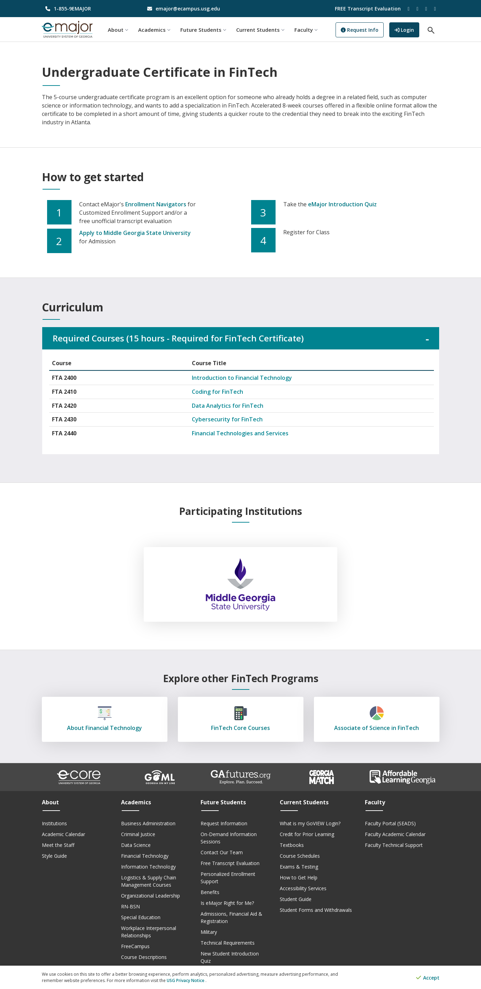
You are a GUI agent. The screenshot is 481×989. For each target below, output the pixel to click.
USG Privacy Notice (186, 980)
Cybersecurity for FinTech (227, 419)
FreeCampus (135, 946)
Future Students (203, 29)
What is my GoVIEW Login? (310, 823)
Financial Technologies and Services (240, 433)
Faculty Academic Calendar (395, 834)
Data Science (136, 845)
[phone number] (88, 8)
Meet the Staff (58, 845)
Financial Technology (144, 856)
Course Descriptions (144, 957)
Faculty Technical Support (394, 845)
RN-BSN (130, 906)
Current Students (260, 29)
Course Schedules (300, 856)
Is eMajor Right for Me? (227, 903)
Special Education (140, 917)
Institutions (54, 823)
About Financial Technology (104, 719)
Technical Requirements (228, 942)
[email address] (189, 8)
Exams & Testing (299, 866)
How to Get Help (298, 877)
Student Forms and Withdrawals (316, 910)
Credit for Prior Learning (307, 834)
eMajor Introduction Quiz (342, 204)
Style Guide (54, 856)
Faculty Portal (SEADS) (390, 823)
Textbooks (292, 845)
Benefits (210, 892)
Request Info (359, 30)
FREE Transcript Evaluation (368, 8)
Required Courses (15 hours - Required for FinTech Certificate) (178, 338)
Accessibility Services (303, 888)
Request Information (224, 823)
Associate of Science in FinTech (376, 719)
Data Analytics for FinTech (227, 405)
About (118, 29)
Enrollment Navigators (155, 204)
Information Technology (148, 866)
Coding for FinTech (217, 392)
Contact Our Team (222, 852)
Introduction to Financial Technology (242, 378)
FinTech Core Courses (240, 719)
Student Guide (295, 899)
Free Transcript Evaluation (230, 863)
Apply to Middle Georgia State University (135, 233)
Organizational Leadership (150, 895)
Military (209, 932)
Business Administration (148, 823)
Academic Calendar (63, 834)
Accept (427, 977)
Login (406, 29)
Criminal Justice (138, 834)
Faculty (305, 29)
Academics (154, 29)
